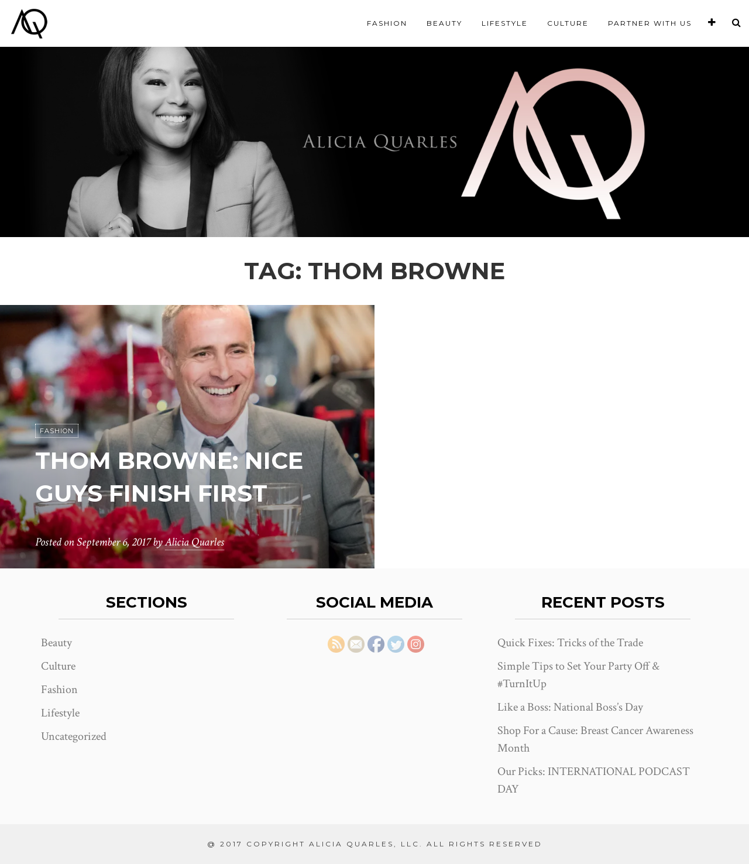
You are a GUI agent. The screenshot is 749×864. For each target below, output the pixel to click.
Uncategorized (73, 736)
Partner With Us (650, 23)
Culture (568, 23)
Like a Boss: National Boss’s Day (570, 707)
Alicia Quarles (194, 542)
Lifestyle (505, 23)
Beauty (444, 23)
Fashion (387, 23)
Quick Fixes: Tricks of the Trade (570, 642)
